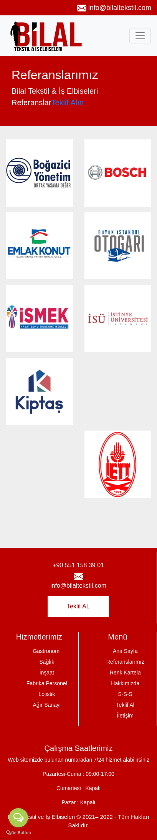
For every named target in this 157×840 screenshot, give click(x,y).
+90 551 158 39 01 (78, 565)
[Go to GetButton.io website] (18, 832)
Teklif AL (78, 606)
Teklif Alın (67, 102)
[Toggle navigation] (140, 35)
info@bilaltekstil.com (114, 8)
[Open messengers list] (18, 817)
